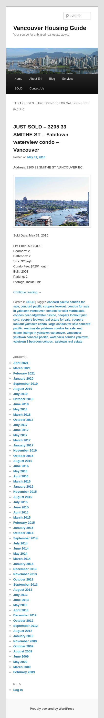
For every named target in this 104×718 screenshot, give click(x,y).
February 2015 (24, 522)
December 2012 (24, 615)
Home (18, 78)
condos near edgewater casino (34, 315)
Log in (18, 690)
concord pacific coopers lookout (43, 306)
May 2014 (20, 553)
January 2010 (23, 636)
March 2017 (22, 440)
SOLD (18, 88)
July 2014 (20, 543)
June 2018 (21, 404)
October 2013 (23, 579)
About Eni (35, 78)
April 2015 (20, 512)
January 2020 (23, 378)
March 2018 (22, 414)
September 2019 (25, 383)
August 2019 (22, 389)
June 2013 (21, 600)
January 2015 (23, 528)
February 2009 (24, 672)
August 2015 (22, 497)
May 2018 (20, 409)
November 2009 (25, 641)
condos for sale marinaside (65, 311)
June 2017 (21, 430)
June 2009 (21, 656)
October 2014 (23, 533)
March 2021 (22, 368)
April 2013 (20, 610)
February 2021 (24, 373)
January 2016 (23, 486)
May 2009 (20, 662)
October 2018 (23, 399)
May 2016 (20, 471)
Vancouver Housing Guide (49, 28)
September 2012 (25, 626)
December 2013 (24, 569)
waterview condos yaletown (69, 337)
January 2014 (23, 564)
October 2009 (23, 646)
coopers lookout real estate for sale (45, 319)
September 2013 (25, 584)
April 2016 (20, 476)
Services (67, 78)
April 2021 (20, 363)
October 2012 (23, 620)
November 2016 (25, 450)
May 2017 (20, 435)
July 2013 (20, 595)
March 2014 (22, 559)
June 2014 (21, 548)
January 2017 (23, 445)
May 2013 (20, 605)
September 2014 (25, 538)
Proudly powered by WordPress (52, 708)
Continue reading (27, 292)
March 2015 (22, 517)
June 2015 (21, 507)
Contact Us (37, 88)
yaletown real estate (68, 341)
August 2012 (22, 631)
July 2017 (20, 425)
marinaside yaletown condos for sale (49, 328)
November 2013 (25, 574)
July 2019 (20, 394)
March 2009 (22, 667)
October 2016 (23, 456)
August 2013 (22, 589)
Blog (52, 78)
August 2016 (22, 461)
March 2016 (22, 481)
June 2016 (21, 466)
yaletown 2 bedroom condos (33, 341)
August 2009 (22, 651)
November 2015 (25, 491)
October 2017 (23, 420)
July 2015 (20, 502)
